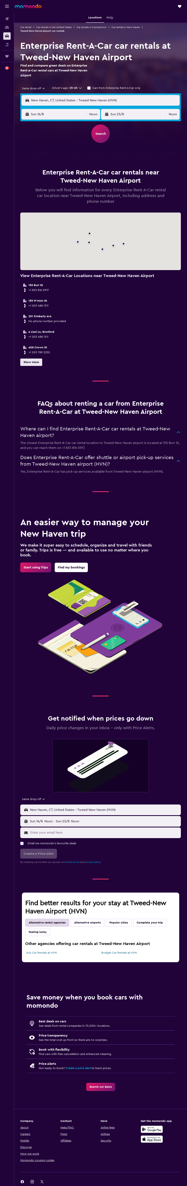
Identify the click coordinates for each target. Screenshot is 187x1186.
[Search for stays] (7, 27)
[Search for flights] (7, 19)
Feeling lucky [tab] (38, 932)
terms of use (72, 862)
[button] (6, 6)
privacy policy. (93, 862)
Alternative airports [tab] (87, 922)
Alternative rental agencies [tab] (47, 922)
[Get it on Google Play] (152, 1129)
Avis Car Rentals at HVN (41, 952)
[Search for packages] (7, 45)
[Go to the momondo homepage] (28, 6)
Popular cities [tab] (118, 922)
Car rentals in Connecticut (92, 27)
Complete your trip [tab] (150, 922)
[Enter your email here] (104, 832)
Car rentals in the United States (54, 27)
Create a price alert (78, 1068)
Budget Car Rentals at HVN (119, 952)
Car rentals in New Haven (125, 27)
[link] (35, 567)
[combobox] (33, 88)
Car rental (25, 27)
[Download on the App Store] (152, 1139)
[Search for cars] (7, 36)
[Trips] (7, 56)
